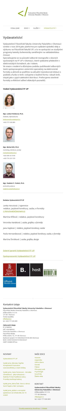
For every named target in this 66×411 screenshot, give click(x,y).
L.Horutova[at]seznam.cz (14, 211)
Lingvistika (38, 360)
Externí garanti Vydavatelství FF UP (19, 250)
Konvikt (37, 365)
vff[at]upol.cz (7, 319)
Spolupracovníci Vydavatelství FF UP (19, 256)
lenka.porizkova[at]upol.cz (11, 119)
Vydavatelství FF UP (10, 359)
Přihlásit (44, 408)
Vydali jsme (15, 28)
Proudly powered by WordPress (29, 408)
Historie (37, 357)
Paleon (37, 367)
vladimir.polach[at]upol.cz (11, 189)
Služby (36, 28)
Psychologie (39, 372)
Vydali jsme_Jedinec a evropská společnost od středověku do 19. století (15, 392)
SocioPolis (38, 374)
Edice (26, 28)
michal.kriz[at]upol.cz (10, 153)
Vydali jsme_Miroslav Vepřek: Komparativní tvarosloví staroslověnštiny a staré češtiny (14, 365)
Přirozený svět (40, 369)
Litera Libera (39, 362)
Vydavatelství (49, 28)
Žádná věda (39, 376)
